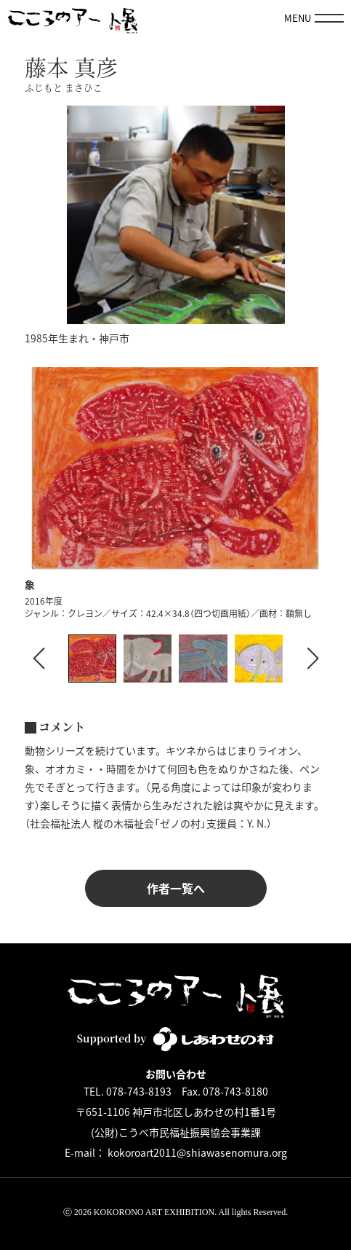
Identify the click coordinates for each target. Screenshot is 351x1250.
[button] (312, 658)
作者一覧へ (176, 888)
